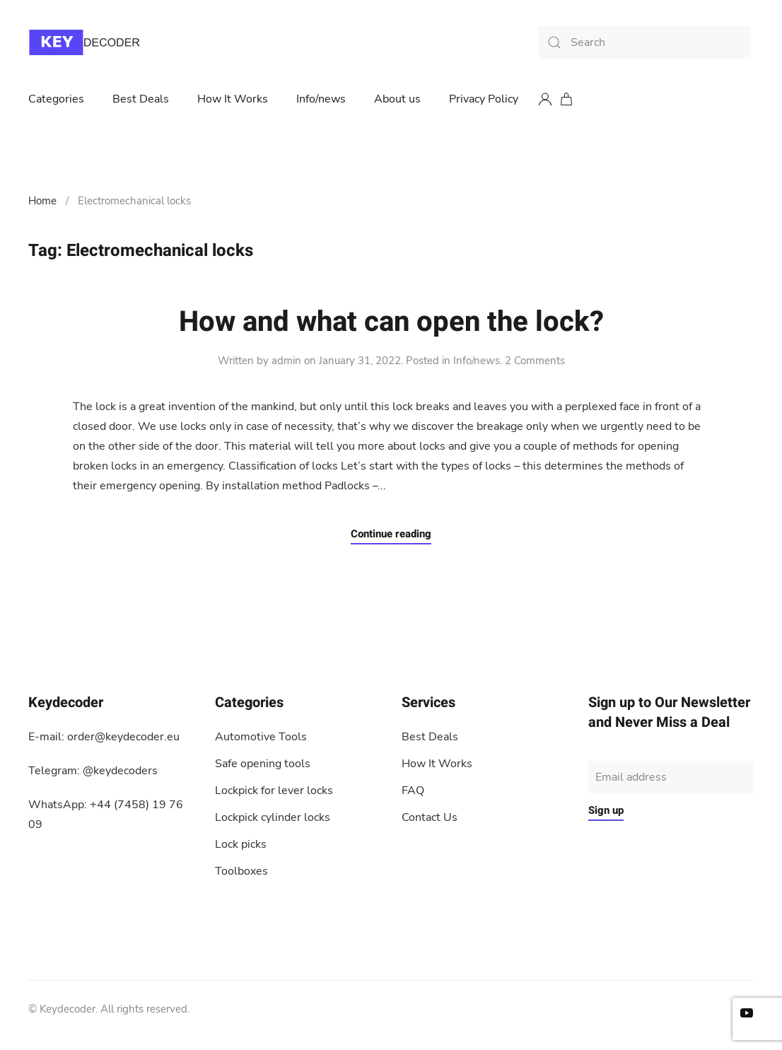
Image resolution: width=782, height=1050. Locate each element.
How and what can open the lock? (391, 322)
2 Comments (535, 361)
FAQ (413, 790)
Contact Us (429, 817)
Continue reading (391, 534)
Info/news (321, 99)
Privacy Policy (483, 99)
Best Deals (140, 99)
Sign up (606, 810)
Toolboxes (241, 871)
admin (286, 361)
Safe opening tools (262, 763)
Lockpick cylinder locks (272, 817)
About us (397, 99)
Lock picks (241, 844)
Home (42, 201)
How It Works (232, 99)
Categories (56, 99)
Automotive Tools (261, 737)
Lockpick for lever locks (274, 790)
